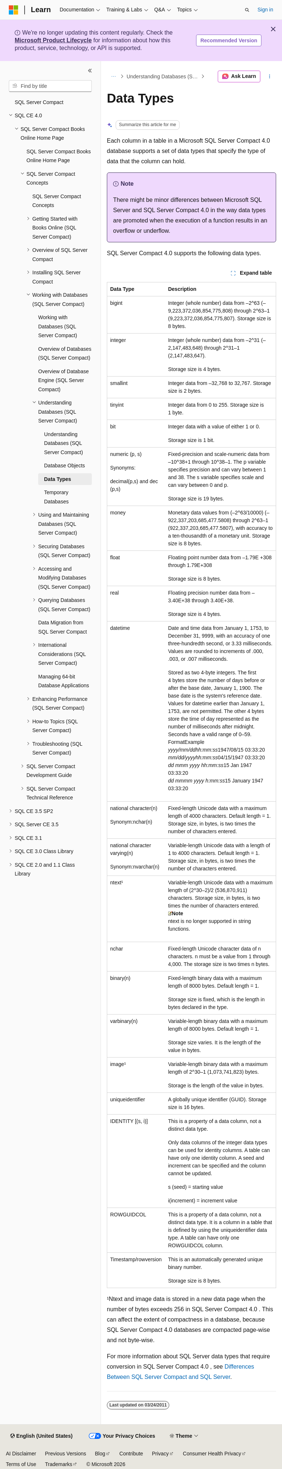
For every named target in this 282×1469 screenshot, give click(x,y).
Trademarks (58, 1464)
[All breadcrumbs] (113, 76)
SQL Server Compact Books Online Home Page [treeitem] (58, 156)
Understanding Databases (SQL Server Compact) (163, 76)
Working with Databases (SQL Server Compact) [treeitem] (57, 326)
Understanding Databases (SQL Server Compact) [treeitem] (63, 443)
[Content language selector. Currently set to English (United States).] (41, 1436)
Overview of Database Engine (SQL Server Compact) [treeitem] (63, 380)
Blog (100, 1453)
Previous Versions (65, 1453)
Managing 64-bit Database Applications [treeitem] (63, 681)
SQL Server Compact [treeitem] (39, 102)
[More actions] (269, 76)
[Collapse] (90, 70)
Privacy (160, 1453)
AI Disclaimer (21, 1453)
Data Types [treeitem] (57, 479)
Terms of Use (21, 1464)
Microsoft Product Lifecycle (53, 40)
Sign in (265, 10)
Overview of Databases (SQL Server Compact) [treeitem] (64, 353)
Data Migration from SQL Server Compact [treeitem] (62, 627)
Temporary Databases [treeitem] (56, 496)
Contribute (131, 1453)
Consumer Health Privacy (212, 1453)
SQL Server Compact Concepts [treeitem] (56, 200)
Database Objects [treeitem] (64, 465)
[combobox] (50, 86)
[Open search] (247, 10)
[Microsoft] (13, 10)
